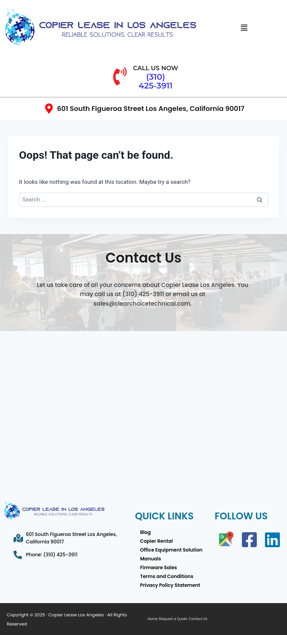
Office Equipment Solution (171, 549)
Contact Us (198, 619)
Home (153, 619)
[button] (244, 28)
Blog (145, 532)
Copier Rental (156, 541)
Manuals (150, 558)
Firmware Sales (158, 567)
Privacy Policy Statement (170, 585)
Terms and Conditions (166, 576)
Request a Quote (173, 619)
